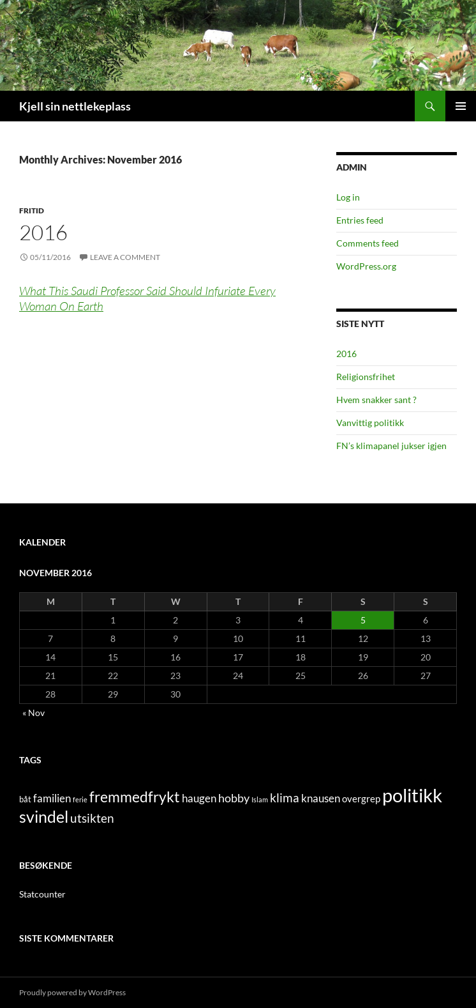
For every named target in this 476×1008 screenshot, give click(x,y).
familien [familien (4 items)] (52, 798)
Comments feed (367, 243)
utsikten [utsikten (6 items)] (92, 818)
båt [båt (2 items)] (25, 799)
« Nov (33, 712)
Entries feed (359, 220)
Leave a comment (125, 257)
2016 (43, 232)
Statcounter (42, 894)
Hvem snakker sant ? (376, 399)
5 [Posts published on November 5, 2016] (363, 620)
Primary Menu (460, 106)
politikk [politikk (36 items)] (412, 795)
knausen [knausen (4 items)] (320, 798)
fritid (31, 210)
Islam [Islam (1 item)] (259, 799)
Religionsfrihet (365, 376)
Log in (348, 197)
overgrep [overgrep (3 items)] (361, 798)
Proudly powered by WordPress (72, 992)
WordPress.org (366, 266)
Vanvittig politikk (370, 422)
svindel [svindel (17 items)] (43, 816)
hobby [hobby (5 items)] (233, 798)
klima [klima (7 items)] (284, 797)
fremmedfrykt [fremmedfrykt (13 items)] (134, 797)
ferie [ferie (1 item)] (80, 799)
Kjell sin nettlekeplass (75, 106)
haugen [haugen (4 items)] (199, 798)
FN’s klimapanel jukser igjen (391, 445)
